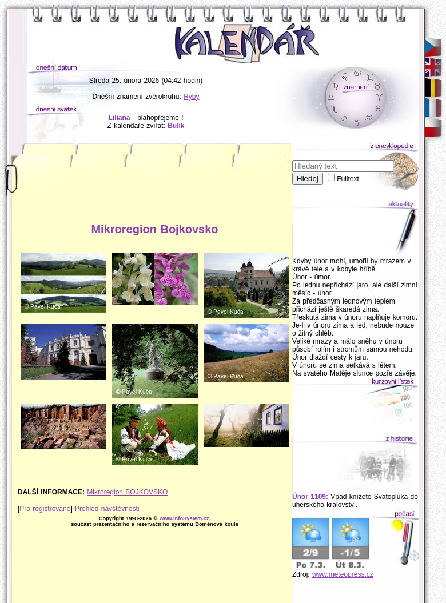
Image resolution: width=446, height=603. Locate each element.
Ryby (191, 97)
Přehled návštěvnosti (107, 509)
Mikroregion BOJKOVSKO (127, 492)
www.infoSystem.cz (184, 518)
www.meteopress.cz (342, 574)
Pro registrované (44, 509)
